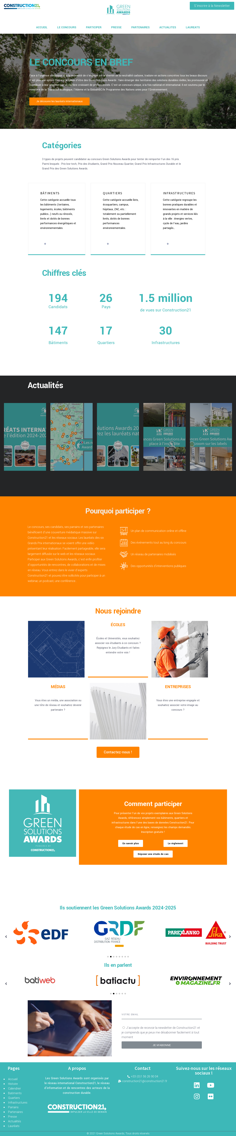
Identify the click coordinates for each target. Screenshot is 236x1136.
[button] (212, 6)
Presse (12, 1117)
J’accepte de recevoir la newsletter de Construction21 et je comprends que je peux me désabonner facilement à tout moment (161, 1032)
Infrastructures (17, 1102)
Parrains (13, 1107)
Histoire (13, 1084)
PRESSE (116, 27)
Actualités (14, 1121)
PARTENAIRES (140, 27)
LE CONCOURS (66, 27)
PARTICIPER (93, 27)
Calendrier (14, 1088)
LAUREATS (193, 27)
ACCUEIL (41, 27)
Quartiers (14, 1098)
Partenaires (15, 1112)
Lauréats (13, 1126)
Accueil (12, 1079)
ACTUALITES (167, 27)
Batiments (15, 1093)
